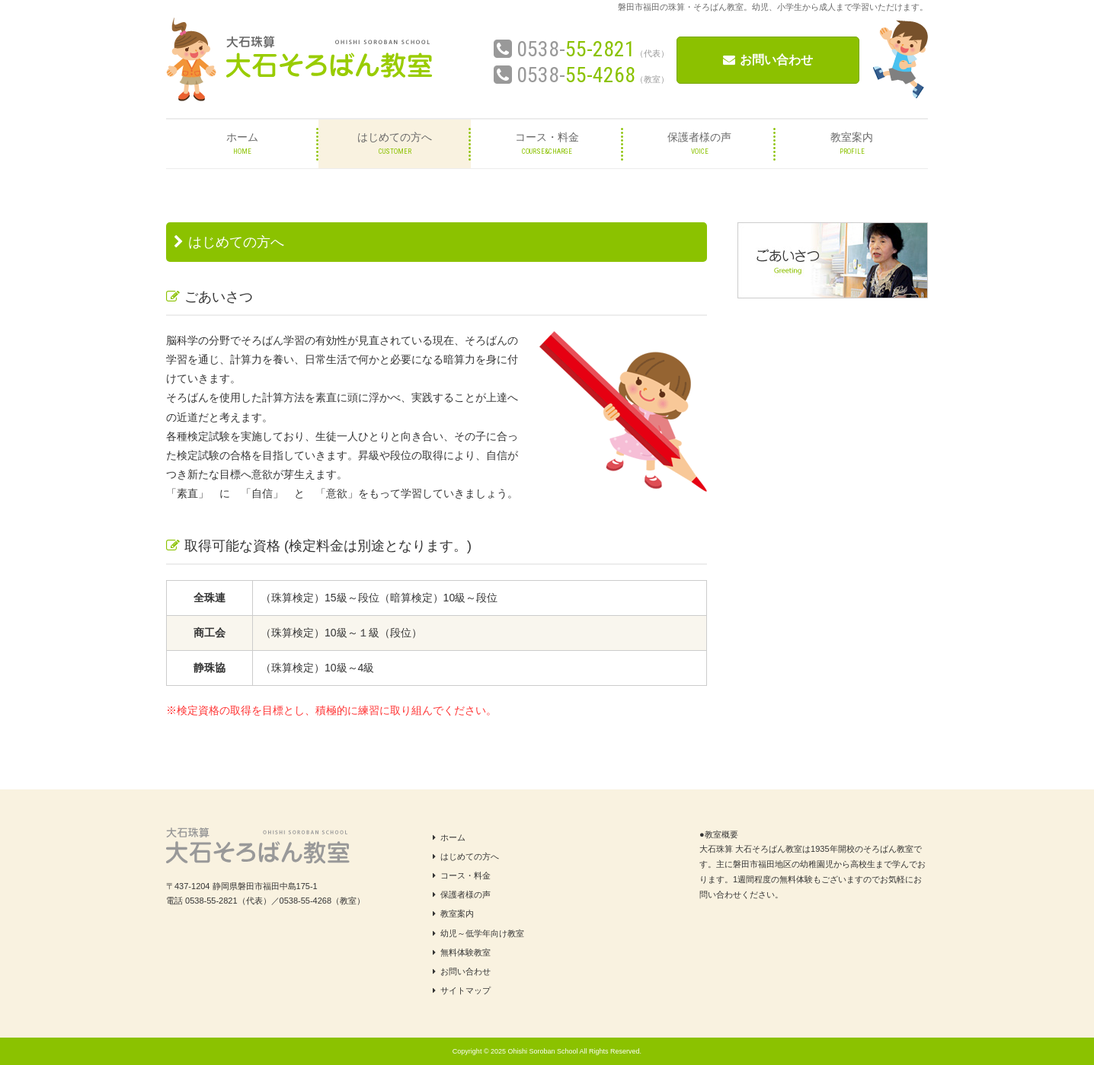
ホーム (449, 837)
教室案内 (453, 913)
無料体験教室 (462, 952)
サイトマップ (462, 990)
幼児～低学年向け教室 (478, 933)
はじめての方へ (466, 856)
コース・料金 (462, 875)
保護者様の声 (462, 894)
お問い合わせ (768, 59)
